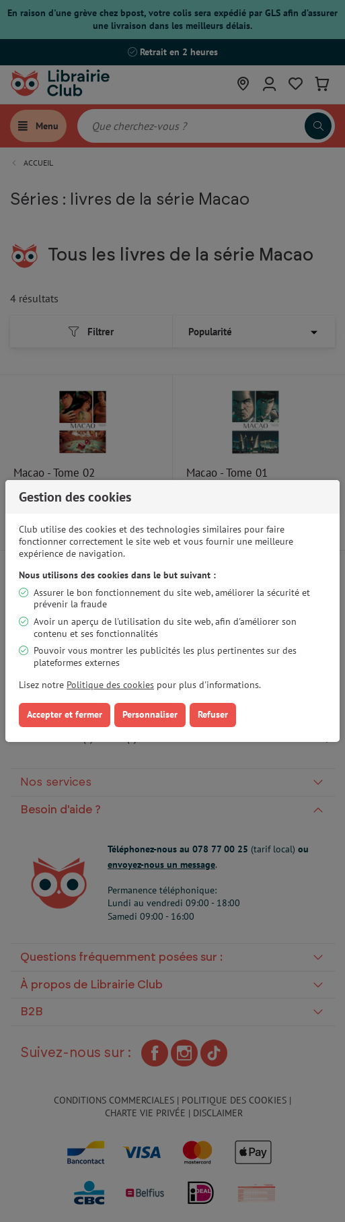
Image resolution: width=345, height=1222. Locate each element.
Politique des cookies (110, 685)
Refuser (213, 714)
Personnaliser (150, 714)
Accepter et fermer (64, 714)
